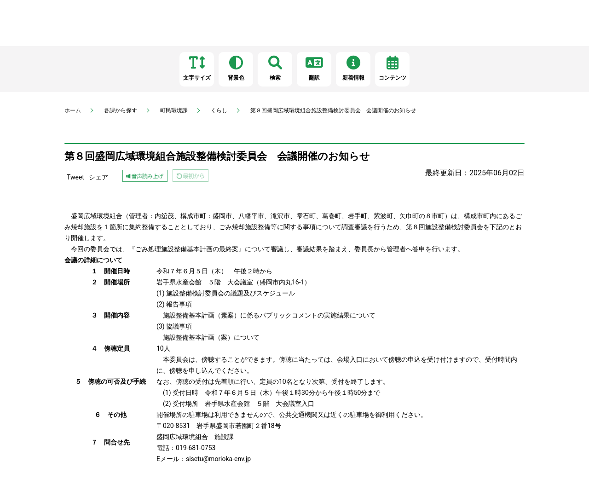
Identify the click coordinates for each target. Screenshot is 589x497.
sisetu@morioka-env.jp (218, 458)
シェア (98, 177)
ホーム (72, 110)
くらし (219, 110)
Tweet (75, 177)
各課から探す (120, 110)
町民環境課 (174, 110)
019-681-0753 (195, 447)
